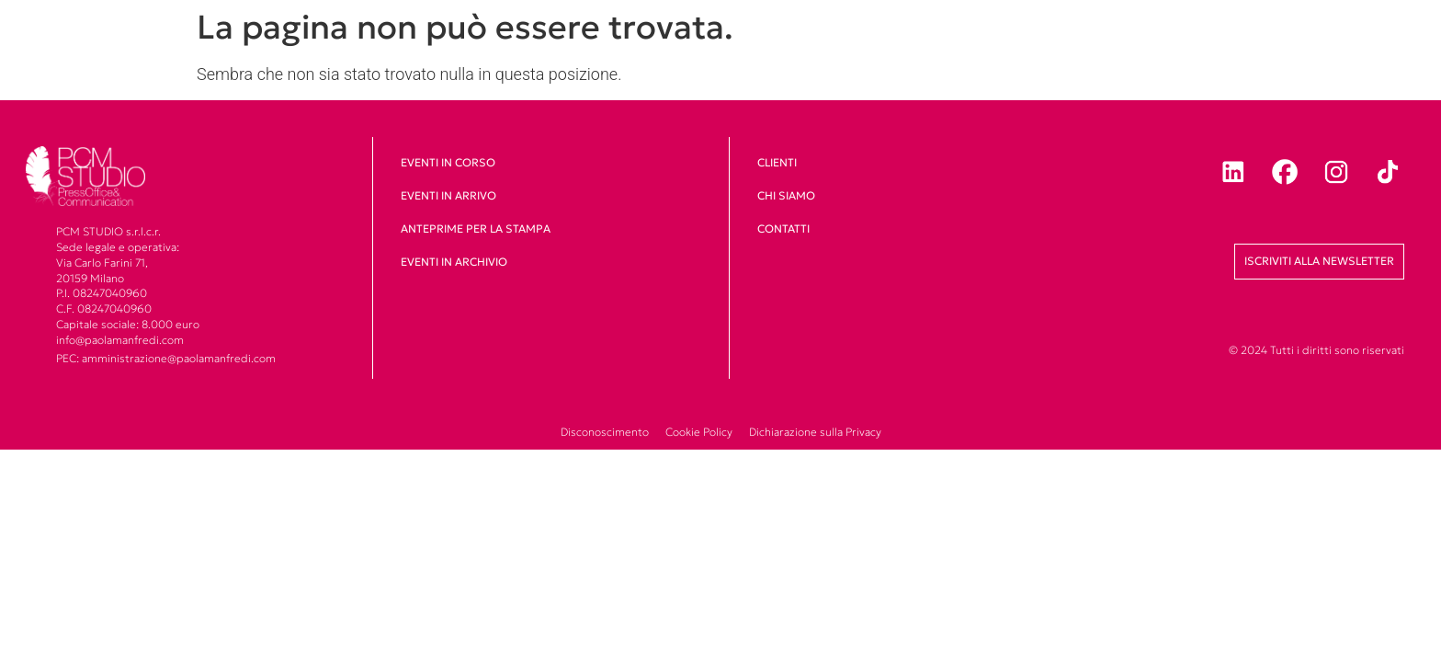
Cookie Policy (698, 432)
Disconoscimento (605, 432)
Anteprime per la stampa (475, 228)
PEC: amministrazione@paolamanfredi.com (166, 358)
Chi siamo (786, 195)
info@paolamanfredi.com (120, 340)
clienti (777, 162)
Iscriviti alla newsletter (1319, 261)
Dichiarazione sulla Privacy (815, 432)
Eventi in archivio (454, 261)
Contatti (783, 228)
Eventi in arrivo (448, 195)
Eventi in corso (448, 162)
